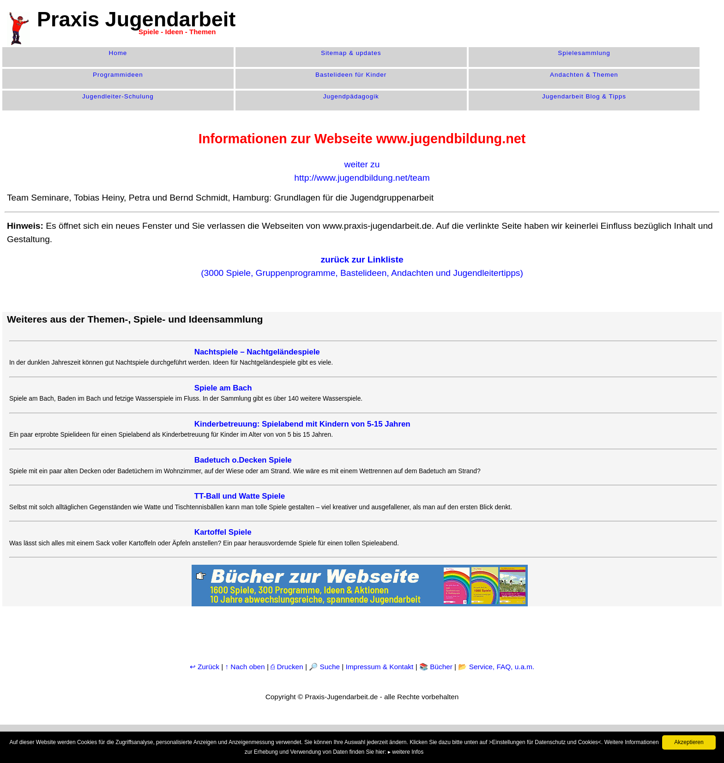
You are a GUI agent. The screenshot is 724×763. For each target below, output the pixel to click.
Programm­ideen (118, 74)
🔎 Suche (324, 667)
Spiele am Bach (223, 388)
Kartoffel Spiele (223, 532)
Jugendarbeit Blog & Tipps (584, 96)
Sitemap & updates (351, 52)
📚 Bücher (435, 667)
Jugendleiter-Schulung (118, 96)
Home (118, 52)
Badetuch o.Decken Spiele (243, 460)
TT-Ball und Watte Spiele (239, 496)
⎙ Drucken (288, 667)
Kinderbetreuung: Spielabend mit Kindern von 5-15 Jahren (302, 424)
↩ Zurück (204, 667)
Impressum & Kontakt (380, 667)
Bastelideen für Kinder (350, 74)
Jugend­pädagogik (351, 96)
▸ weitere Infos (405, 752)
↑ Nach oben (245, 667)
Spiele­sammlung (584, 52)
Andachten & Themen (584, 74)
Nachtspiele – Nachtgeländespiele (257, 352)
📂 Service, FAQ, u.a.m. (496, 667)
